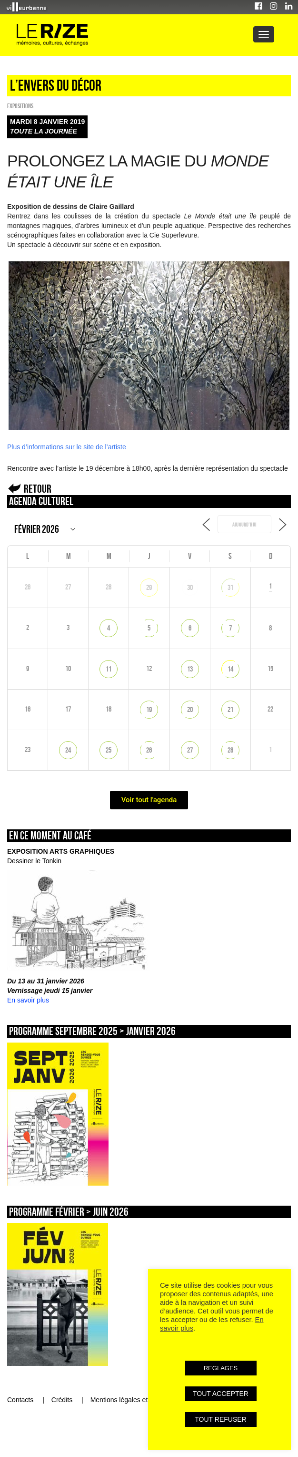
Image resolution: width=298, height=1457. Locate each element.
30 (190, 587)
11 (108, 669)
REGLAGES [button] (221, 1368)
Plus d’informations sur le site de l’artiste (66, 447)
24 (68, 750)
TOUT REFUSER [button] (220, 1419)
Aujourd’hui (244, 524)
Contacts (20, 1400)
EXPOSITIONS (20, 106)
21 (230, 709)
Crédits (61, 1400)
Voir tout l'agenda (149, 800)
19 (149, 709)
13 (190, 669)
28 (230, 750)
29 (149, 587)
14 (230, 669)
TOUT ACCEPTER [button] (220, 1393)
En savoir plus (28, 1000)
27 (190, 750)
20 (190, 709)
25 (108, 750)
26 (149, 750)
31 (230, 587)
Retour (37, 488)
